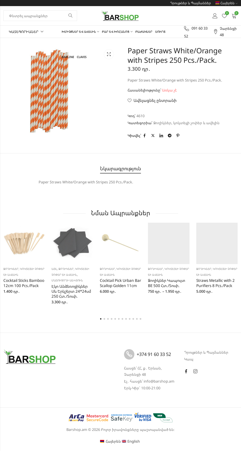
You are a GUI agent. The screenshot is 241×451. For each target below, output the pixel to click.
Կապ (188, 359)
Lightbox (109, 54)
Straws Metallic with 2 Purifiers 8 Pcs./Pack (215, 283)
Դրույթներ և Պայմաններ (190, 3)
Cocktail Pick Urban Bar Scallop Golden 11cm (120, 283)
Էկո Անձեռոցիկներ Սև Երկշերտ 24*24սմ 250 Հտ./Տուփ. (71, 291)
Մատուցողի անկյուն (67, 280)
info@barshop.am (159, 381)
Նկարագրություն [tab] (120, 168)
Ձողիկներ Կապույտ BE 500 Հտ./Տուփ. (166, 283)
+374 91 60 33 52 (154, 354)
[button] (100, 319)
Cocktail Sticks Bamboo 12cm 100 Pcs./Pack (23, 283)
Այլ (54, 269)
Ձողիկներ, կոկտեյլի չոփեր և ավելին (186, 122)
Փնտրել (70, 16)
